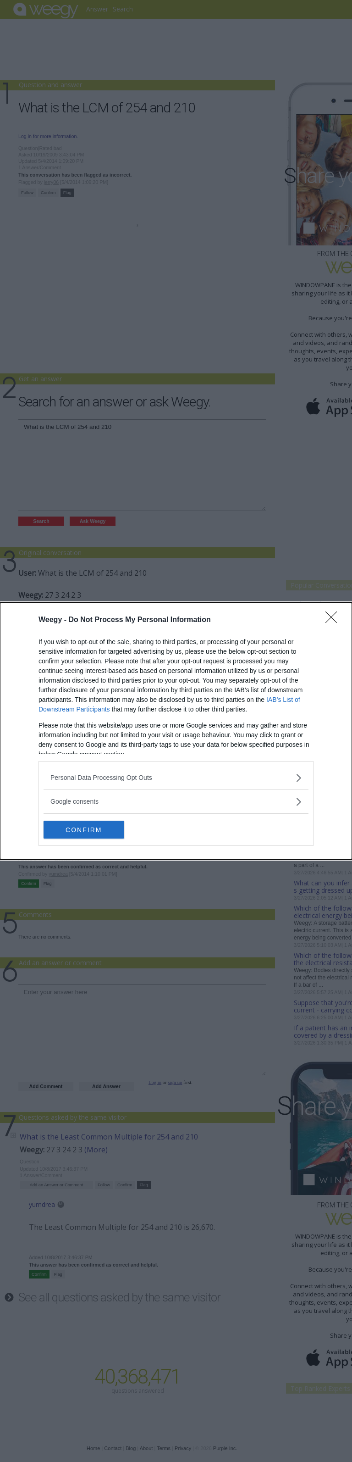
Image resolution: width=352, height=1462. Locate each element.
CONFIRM (87, 830)
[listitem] (176, 778)
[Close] (334, 620)
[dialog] (176, 731)
